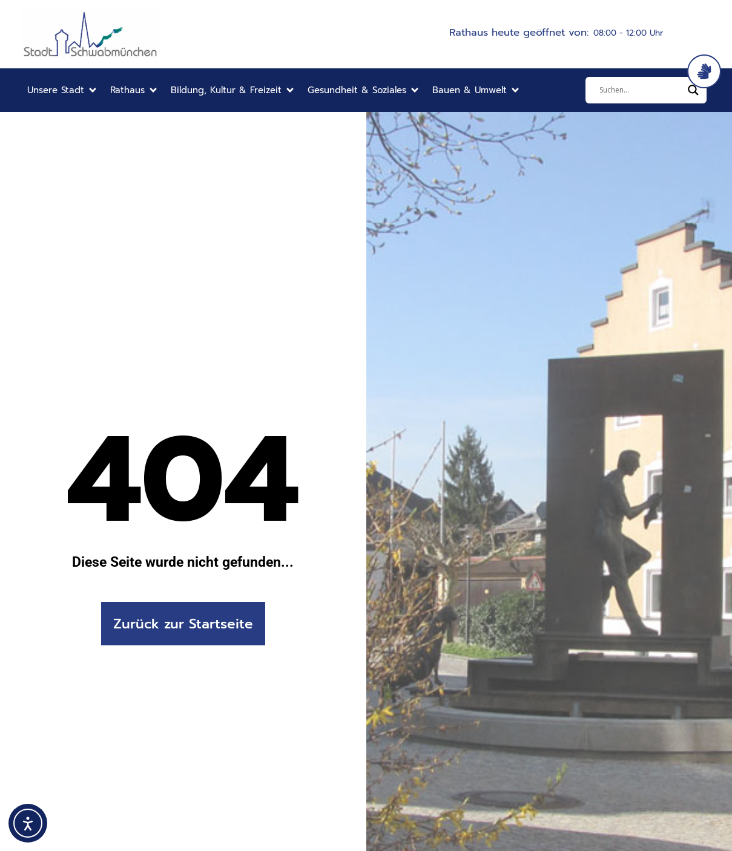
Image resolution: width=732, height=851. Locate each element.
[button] (62, 90)
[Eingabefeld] (640, 90)
